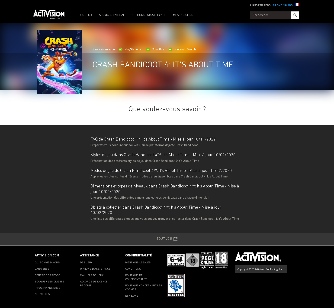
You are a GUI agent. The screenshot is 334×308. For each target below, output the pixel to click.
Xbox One (155, 49)
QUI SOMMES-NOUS (47, 262)
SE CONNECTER (283, 4)
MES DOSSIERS (183, 15)
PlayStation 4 (130, 49)
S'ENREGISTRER (260, 4)
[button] (297, 4)
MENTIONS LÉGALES (138, 262)
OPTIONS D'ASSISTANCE (149, 15)
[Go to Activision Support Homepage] (51, 15)
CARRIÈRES (42, 269)
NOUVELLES (42, 294)
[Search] (295, 15)
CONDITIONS (133, 269)
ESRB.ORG (131, 296)
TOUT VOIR (167, 239)
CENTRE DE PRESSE (47, 275)
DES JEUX (85, 15)
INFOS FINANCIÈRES (47, 288)
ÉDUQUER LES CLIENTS (49, 281)
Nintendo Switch (182, 49)
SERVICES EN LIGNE (112, 15)
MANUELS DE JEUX (92, 275)
